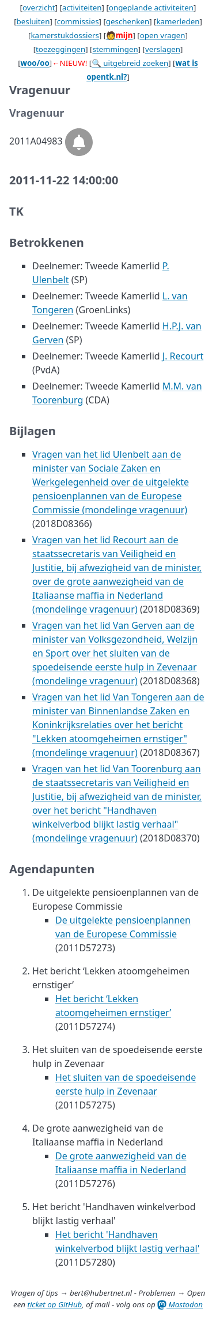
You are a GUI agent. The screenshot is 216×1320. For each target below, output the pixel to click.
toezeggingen (60, 49)
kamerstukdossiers (65, 35)
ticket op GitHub (54, 1304)
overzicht (38, 7)
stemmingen (115, 49)
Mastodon (180, 1304)
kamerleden (177, 21)
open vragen (162, 35)
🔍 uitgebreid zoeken (130, 63)
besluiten (33, 21)
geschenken (127, 21)
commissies (78, 21)
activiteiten (82, 7)
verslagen (162, 49)
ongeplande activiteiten (151, 7)
